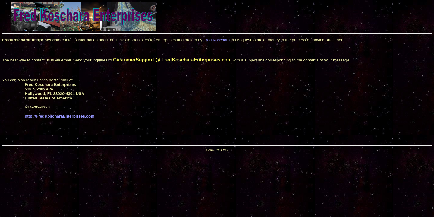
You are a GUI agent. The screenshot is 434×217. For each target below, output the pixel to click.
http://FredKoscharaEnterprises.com (59, 116)
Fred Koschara (216, 40)
